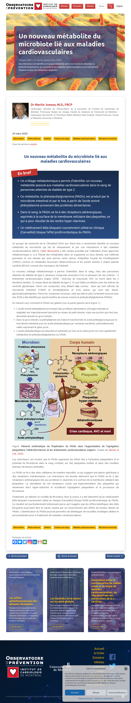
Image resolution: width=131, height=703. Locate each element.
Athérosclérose (34, 139)
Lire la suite (16, 626)
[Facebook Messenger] (20, 542)
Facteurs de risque (61, 139)
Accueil (99, 648)
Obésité (13, 578)
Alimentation (18, 139)
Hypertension (63, 575)
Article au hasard (66, 556)
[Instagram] (30, 542)
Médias (90, 6)
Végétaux (20, 577)
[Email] (44, 542)
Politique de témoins (85, 698)
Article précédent (17, 556)
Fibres (22, 572)
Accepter (75, 692)
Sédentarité (68, 577)
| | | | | (25, 575)
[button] (126, 668)
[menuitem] (119, 6)
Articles (64, 6)
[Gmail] (39, 542)
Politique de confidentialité (103, 698)
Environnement (67, 572)
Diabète (47, 139)
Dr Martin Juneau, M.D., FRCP (51, 104)
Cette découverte (49, 250)
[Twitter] (25, 542)
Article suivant (115, 556)
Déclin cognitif (56, 572)
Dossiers (77, 6)
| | (106, 573)
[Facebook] (15, 542)
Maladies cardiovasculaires (84, 139)
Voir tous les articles (40, 124)
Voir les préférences (117, 692)
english (33, 144)
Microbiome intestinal (107, 139)
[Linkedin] (34, 542)
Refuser (96, 692)
